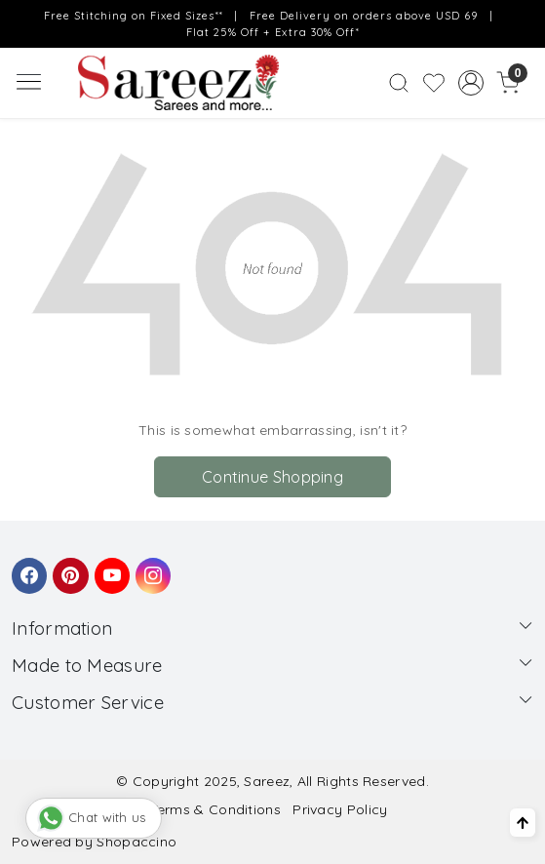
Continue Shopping (272, 477)
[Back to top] (522, 822)
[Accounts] (471, 83)
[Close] (524, 21)
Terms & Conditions (215, 809)
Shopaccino (136, 841)
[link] (398, 83)
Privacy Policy (339, 809)
